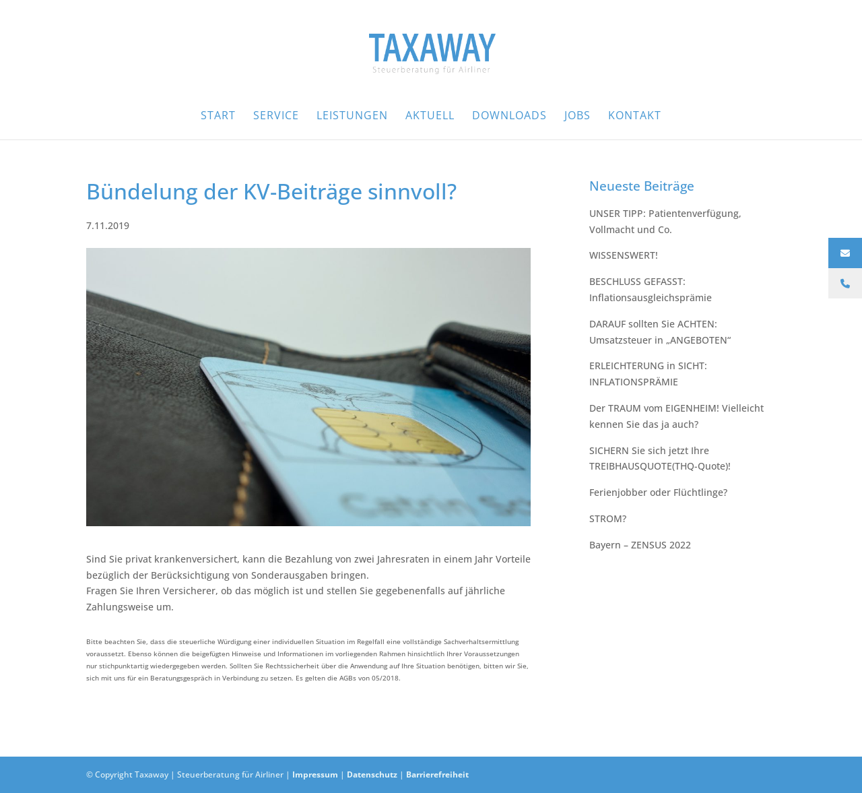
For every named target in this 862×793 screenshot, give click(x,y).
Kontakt (634, 116)
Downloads (509, 116)
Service (276, 116)
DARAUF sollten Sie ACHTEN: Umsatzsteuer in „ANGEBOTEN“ (660, 331)
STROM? (607, 518)
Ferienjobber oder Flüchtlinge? (658, 492)
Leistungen (352, 116)
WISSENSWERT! (623, 255)
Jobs (577, 116)
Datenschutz (372, 774)
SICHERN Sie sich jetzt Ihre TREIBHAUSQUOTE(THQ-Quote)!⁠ (660, 458)
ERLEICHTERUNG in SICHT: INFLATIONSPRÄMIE (648, 373)
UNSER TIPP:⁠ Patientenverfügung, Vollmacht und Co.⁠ (665, 221)
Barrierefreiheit (437, 774)
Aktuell (430, 116)
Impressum (315, 774)
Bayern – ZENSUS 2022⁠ (640, 544)
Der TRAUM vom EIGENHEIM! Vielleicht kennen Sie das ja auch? (676, 416)
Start (218, 116)
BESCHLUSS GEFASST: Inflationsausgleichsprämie (650, 289)
